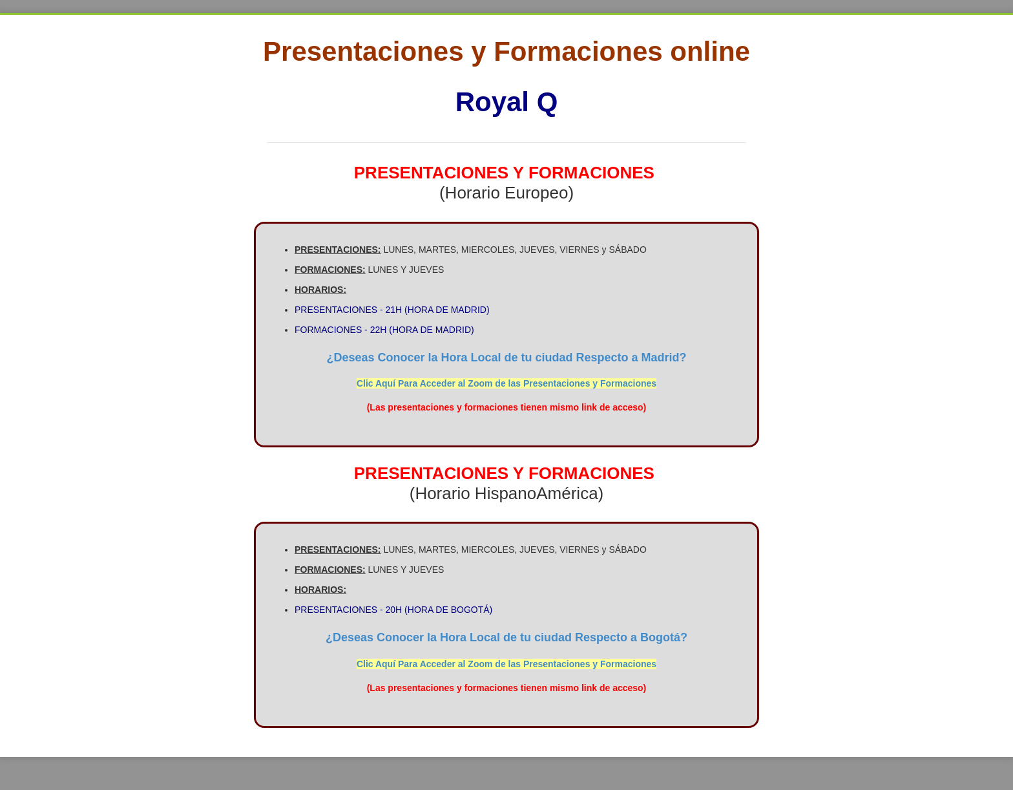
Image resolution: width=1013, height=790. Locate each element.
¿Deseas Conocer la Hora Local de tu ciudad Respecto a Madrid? (506, 357)
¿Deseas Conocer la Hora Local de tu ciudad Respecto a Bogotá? (506, 637)
